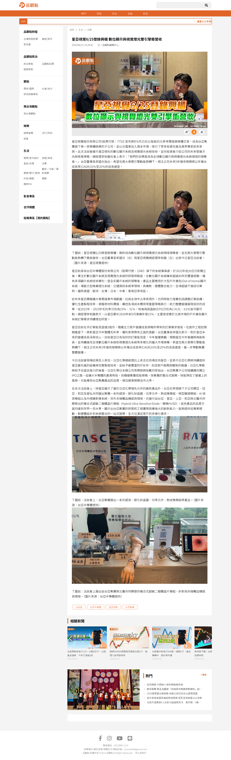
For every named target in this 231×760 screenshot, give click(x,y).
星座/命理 (29, 163)
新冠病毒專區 (31, 94)
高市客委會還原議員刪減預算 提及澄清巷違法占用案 (174, 698)
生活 (26, 151)
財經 (99, 13)
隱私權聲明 (140, 752)
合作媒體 (29, 207)
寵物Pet (28, 184)
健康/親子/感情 (32, 173)
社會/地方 (47, 88)
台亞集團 (130, 607)
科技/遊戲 (29, 178)
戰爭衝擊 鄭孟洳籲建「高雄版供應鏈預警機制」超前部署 (174, 689)
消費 (44, 163)
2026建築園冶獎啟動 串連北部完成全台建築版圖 (172, 693)
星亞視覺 (113, 607)
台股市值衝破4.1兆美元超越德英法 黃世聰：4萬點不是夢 (174, 702)
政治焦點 (28, 63)
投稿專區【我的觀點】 (37, 218)
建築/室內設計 (31, 158)
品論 (130, 13)
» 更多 (203, 674)
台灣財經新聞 (31, 39)
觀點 (26, 81)
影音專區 (29, 196)
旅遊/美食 (47, 158)
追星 (26, 138)
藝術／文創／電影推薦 (50, 171)
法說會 (79, 607)
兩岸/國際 (29, 88)
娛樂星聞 (28, 133)
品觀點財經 (31, 31)
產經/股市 (47, 39)
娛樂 (26, 126)
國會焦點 (28, 69)
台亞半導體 (95, 607)
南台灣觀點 (31, 106)
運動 (44, 178)
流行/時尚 (47, 133)
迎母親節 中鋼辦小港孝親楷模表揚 (165, 684)
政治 (114, 13)
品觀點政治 (31, 56)
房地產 (27, 44)
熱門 (83, 13)
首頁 (72, 29)
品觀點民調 (48, 63)
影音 (145, 13)
